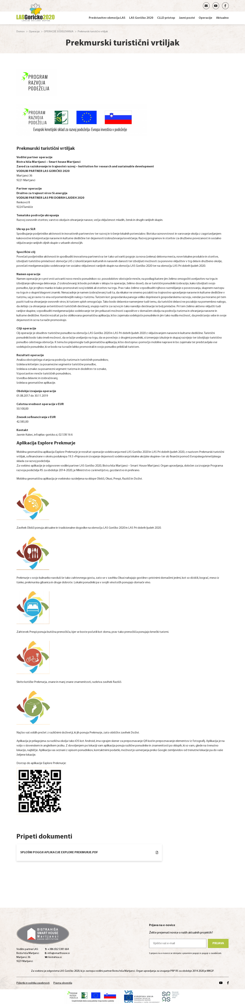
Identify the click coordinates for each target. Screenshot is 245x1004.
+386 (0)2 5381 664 (57, 949)
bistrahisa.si (53, 957)
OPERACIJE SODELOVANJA (59, 31)
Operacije (205, 17)
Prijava (218, 943)
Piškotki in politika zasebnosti (33, 983)
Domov (20, 31)
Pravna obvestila (62, 983)
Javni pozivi (187, 17)
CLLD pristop (166, 17)
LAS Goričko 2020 (141, 17)
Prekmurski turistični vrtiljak (93, 31)
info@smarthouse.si (57, 953)
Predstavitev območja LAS (107, 17)
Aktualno (222, 17)
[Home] (35, 11)
